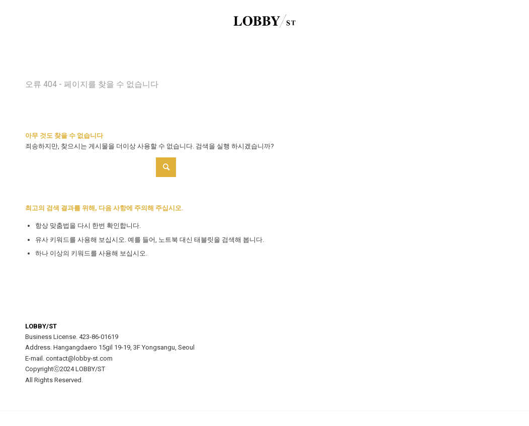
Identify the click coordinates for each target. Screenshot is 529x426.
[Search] (100, 167)
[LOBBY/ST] (264, 22)
